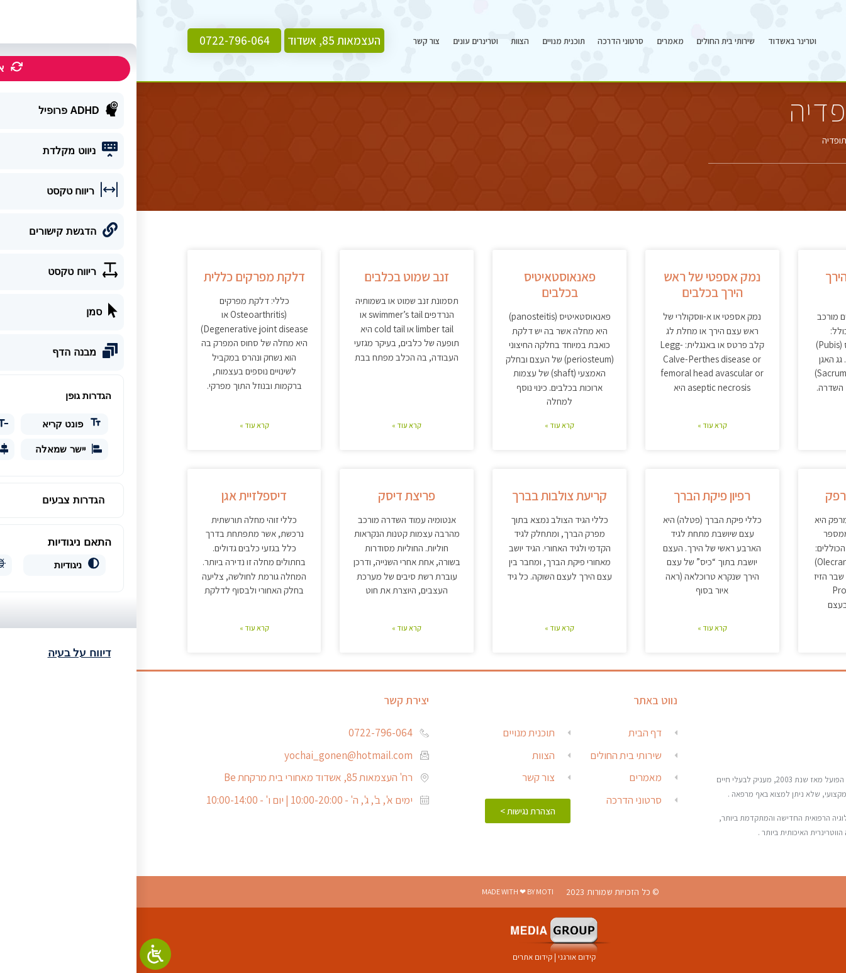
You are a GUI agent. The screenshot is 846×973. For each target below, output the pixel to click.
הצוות (383, 41)
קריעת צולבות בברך (423, 495)
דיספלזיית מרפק (728, 495)
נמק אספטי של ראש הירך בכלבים (575, 284)
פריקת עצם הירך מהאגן (728, 284)
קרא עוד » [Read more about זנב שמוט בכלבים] (270, 425)
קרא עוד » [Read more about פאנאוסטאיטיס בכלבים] (423, 425)
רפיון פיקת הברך (575, 495)
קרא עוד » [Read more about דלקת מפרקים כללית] (118, 425)
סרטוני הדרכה (484, 41)
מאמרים (533, 41)
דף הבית (780, 140)
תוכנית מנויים (427, 41)
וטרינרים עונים (339, 41)
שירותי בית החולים (589, 41)
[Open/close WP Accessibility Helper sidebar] (19, 954)
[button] (198, 40)
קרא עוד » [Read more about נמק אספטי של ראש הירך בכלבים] (576, 425)
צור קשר (290, 41)
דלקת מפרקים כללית (118, 276)
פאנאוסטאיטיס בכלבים (423, 284)
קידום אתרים (396, 957)
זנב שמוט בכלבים (270, 276)
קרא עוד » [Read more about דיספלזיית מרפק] (728, 628)
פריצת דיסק (270, 495)
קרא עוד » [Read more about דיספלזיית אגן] (118, 628)
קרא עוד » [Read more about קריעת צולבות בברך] (423, 628)
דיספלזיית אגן (117, 495)
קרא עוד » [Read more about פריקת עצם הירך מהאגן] (728, 425)
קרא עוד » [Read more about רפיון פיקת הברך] (576, 628)
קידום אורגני (441, 957)
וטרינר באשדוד (656, 41)
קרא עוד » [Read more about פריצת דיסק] (270, 628)
